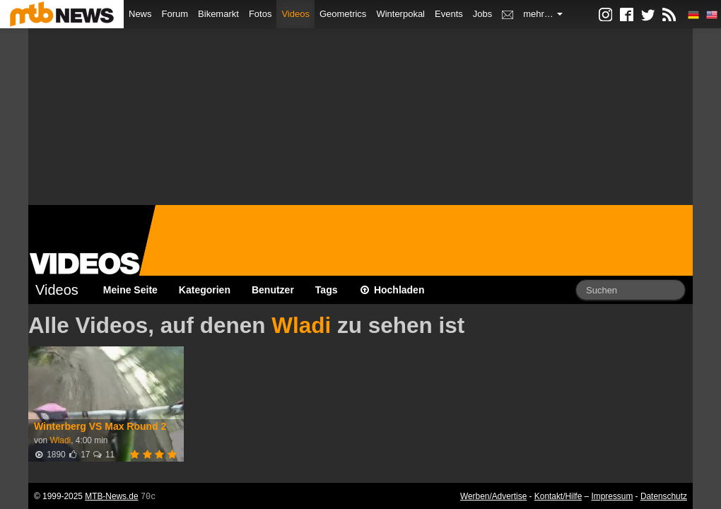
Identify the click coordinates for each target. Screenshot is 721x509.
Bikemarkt (218, 13)
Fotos (260, 13)
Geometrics (343, 13)
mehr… (543, 13)
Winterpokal (400, 13)
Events (449, 13)
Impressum (612, 496)
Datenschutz (663, 496)
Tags (326, 290)
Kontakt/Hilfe (558, 496)
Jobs (482, 13)
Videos (295, 13)
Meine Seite (130, 290)
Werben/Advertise (493, 496)
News (140, 13)
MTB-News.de (111, 496)
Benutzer (273, 290)
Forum (175, 13)
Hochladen (392, 290)
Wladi (301, 325)
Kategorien (204, 290)
